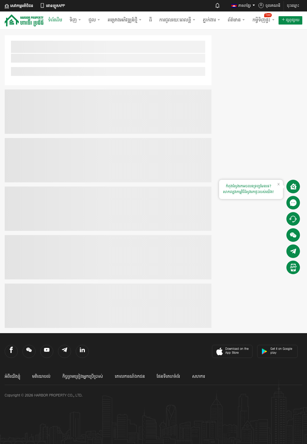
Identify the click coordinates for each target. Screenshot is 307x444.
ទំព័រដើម (55, 20)
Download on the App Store (232, 351)
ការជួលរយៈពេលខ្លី (177, 20)
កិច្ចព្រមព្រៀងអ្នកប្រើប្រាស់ (82, 377)
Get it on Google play (276, 351)
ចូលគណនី (269, 6)
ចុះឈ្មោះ (293, 6)
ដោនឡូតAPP (52, 6)
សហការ (198, 377)
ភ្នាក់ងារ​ (211, 20)
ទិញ (75, 20)
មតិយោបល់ (41, 377)
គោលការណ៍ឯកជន (130, 377)
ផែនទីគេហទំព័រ (168, 377)
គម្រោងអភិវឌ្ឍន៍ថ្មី (125, 20)
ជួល (94, 20)
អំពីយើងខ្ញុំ (12, 377)
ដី (150, 20)
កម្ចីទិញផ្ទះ (263, 18)
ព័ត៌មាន (236, 20)
